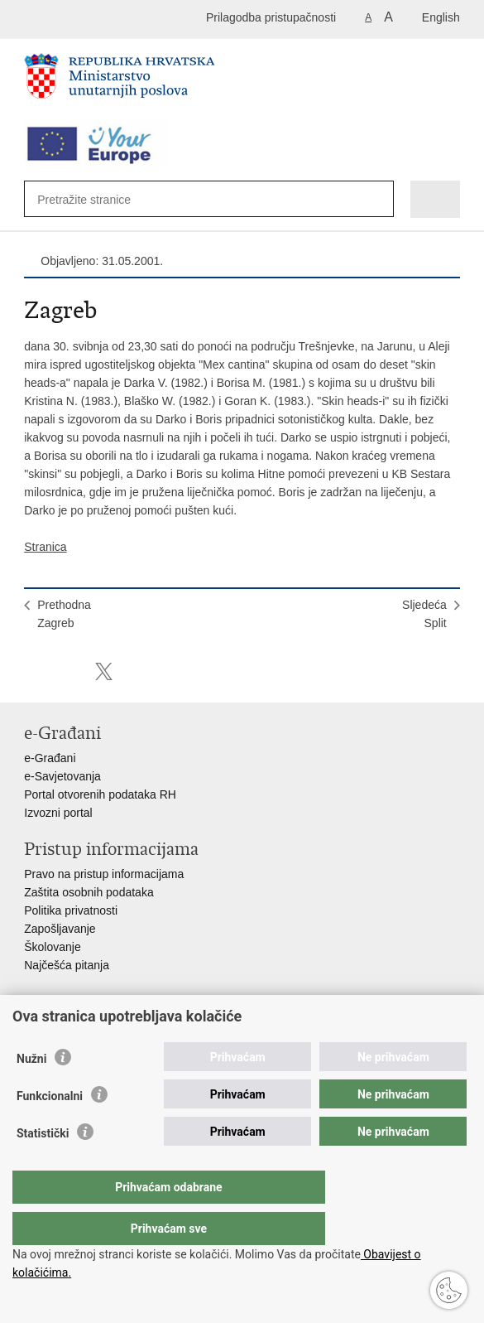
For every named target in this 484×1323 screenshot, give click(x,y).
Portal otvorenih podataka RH (100, 794)
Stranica (45, 546)
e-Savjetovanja (62, 776)
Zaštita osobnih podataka (88, 892)
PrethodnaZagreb (64, 614)
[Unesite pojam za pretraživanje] (97, 199)
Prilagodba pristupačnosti (271, 17)
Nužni (31, 1091)
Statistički (43, 1166)
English (441, 17)
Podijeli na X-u (104, 671)
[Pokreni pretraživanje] (372, 200)
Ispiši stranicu (32, 671)
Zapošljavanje (59, 928)
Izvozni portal (58, 812)
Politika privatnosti (70, 910)
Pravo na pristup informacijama (104, 874)
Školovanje (52, 947)
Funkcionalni (50, 1129)
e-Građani (49, 758)
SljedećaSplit (424, 614)
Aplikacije (48, 1026)
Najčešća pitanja (66, 965)
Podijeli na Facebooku (68, 671)
